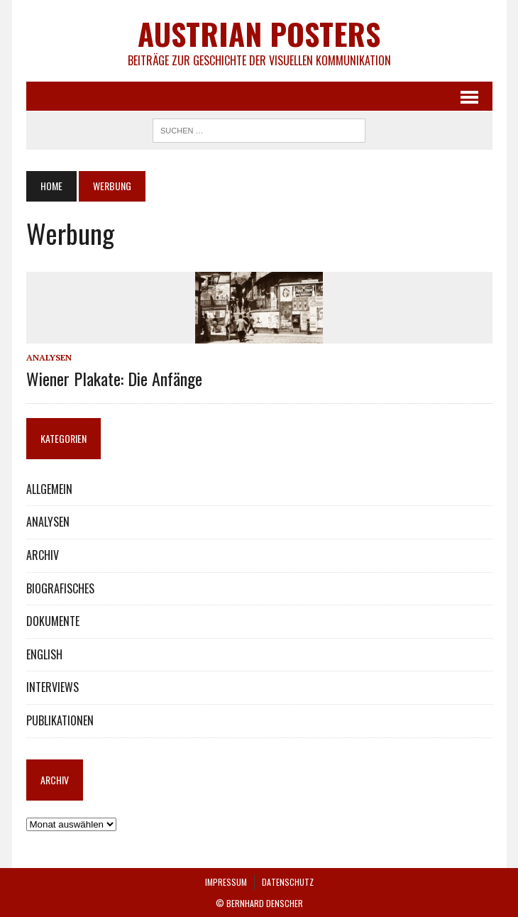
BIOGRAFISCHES (60, 588)
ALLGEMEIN (49, 489)
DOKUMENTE (52, 621)
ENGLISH (44, 654)
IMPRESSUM (226, 882)
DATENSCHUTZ (288, 882)
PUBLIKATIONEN (60, 720)
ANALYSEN (49, 357)
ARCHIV (42, 555)
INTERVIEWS (52, 687)
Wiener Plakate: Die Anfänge (114, 378)
